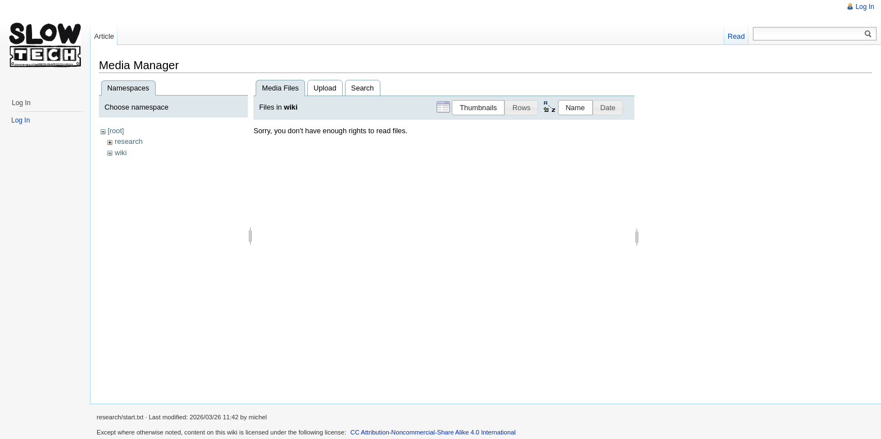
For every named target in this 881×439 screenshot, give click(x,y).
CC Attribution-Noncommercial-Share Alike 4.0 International (433, 432)
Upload (325, 88)
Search (362, 88)
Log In (865, 7)
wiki (120, 152)
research (129, 141)
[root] (115, 130)
